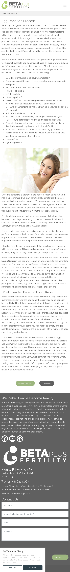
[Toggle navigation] (64, 5)
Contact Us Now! (25, 383)
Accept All (32, 567)
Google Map (24, 493)
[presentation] (21, 548)
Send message (60, 557)
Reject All (12, 567)
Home (4, 13)
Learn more (47, 383)
